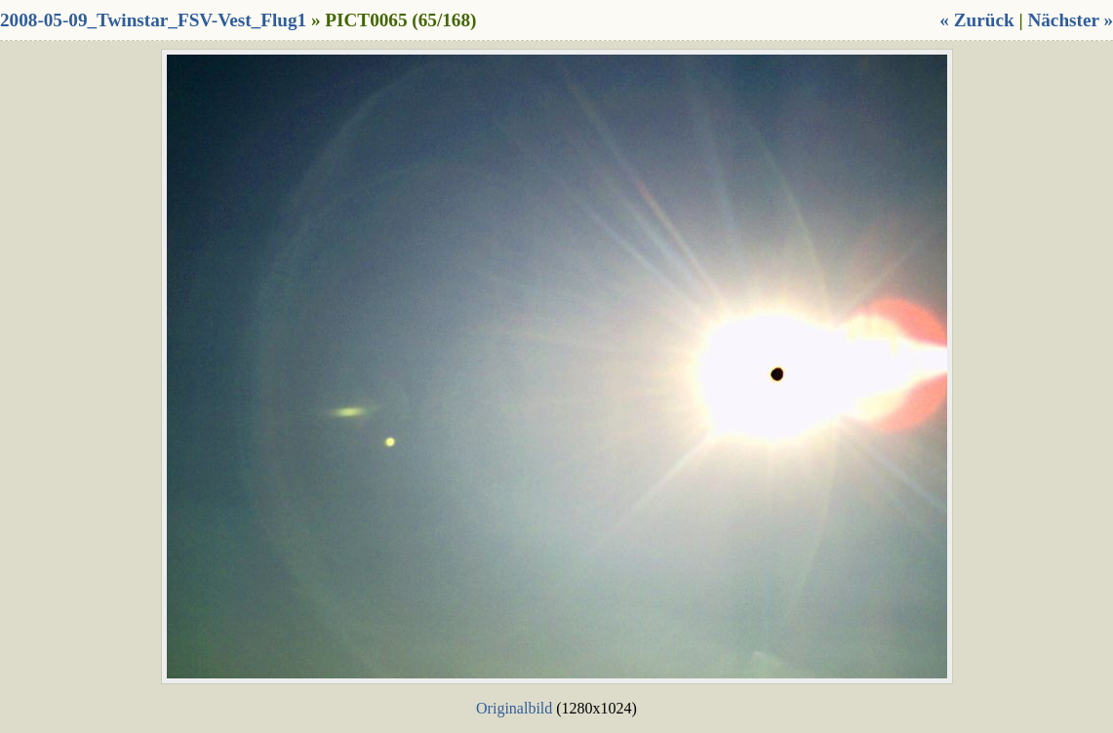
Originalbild (514, 708)
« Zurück (976, 20)
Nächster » (1070, 20)
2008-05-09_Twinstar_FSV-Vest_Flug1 (153, 20)
